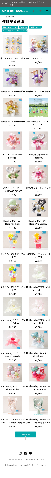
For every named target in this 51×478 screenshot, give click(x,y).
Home (3, 17)
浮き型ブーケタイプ (35, 27)
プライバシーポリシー (14, 459)
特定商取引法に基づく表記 (35, 459)
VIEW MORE (26, 434)
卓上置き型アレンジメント (10, 27)
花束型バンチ (23, 27)
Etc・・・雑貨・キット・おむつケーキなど (15, 31)
